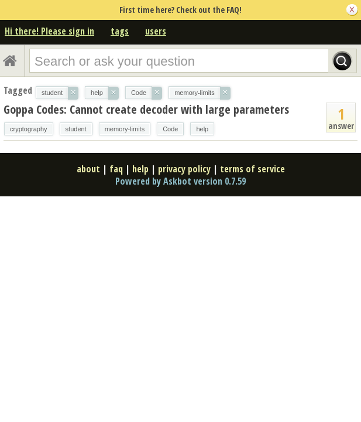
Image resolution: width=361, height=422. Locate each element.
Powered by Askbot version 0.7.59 (180, 181)
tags (120, 31)
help (202, 128)
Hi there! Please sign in (49, 31)
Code (170, 128)
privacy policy (184, 168)
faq (116, 168)
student (76, 128)
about (88, 168)
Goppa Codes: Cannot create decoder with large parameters (146, 109)
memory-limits (125, 128)
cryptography (28, 128)
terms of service (252, 168)
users (155, 31)
